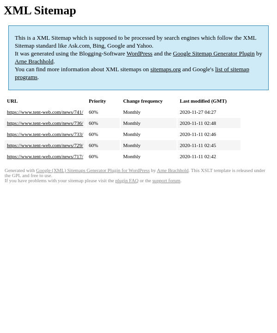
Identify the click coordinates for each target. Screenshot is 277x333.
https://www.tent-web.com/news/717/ (45, 156)
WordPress (140, 53)
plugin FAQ (126, 180)
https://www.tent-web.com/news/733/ (45, 134)
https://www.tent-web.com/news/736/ (45, 123)
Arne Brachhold (34, 61)
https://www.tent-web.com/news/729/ (45, 145)
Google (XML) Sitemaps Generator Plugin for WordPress (93, 170)
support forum (166, 180)
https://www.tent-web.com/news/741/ (45, 112)
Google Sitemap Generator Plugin (214, 53)
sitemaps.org (165, 69)
